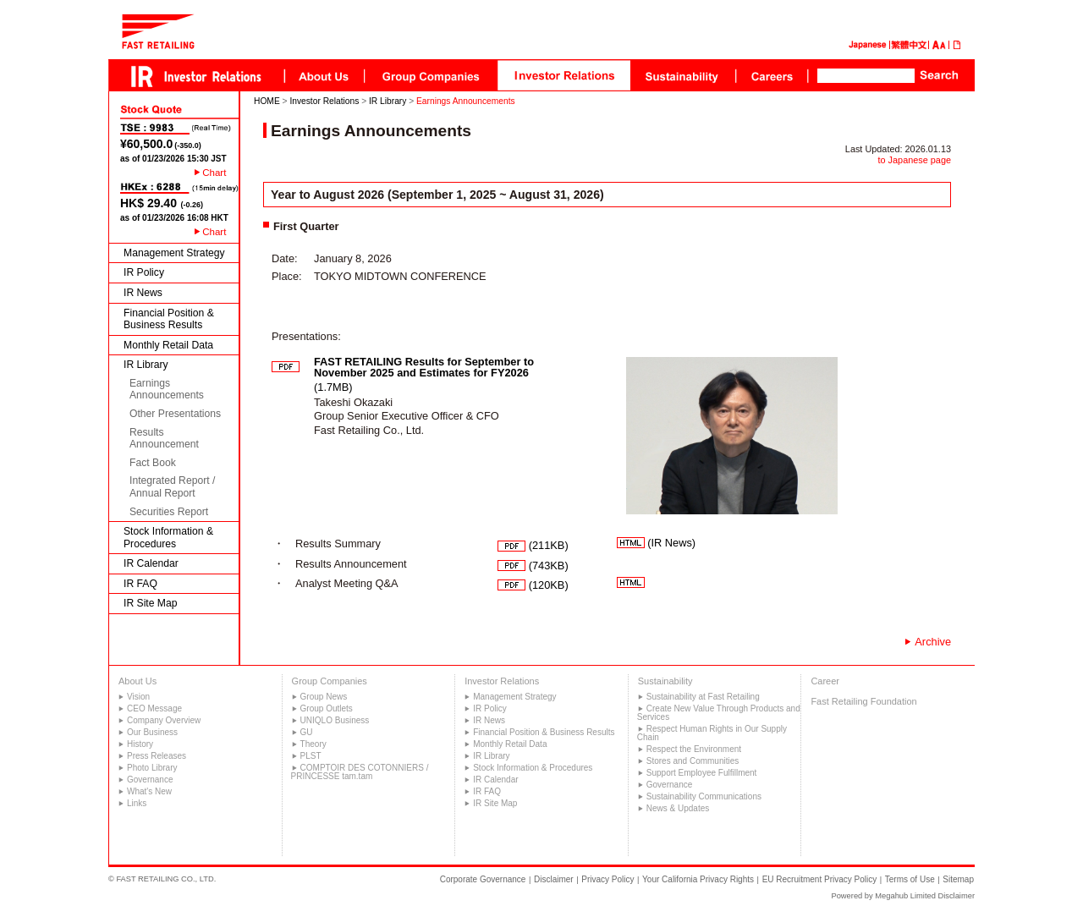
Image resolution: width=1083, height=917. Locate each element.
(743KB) (533, 565)
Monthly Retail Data (168, 345)
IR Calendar (151, 563)
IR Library (146, 365)
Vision (138, 696)
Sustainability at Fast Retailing (703, 696)
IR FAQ (140, 584)
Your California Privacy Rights (698, 879)
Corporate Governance (483, 879)
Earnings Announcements (166, 389)
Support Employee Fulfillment (701, 772)
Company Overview (164, 720)
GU (306, 732)
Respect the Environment (693, 749)
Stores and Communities (692, 761)
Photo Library (152, 767)
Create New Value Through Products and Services (718, 713)
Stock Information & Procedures (168, 537)
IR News (143, 293)
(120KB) (533, 585)
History (140, 744)
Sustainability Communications (703, 796)
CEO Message (154, 708)
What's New (149, 791)
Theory (313, 744)
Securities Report (168, 512)
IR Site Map (151, 603)
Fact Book (152, 463)
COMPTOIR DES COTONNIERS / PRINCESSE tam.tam (360, 772)
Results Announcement (164, 438)
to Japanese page (914, 160)
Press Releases (156, 756)
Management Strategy (174, 253)
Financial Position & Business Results (169, 319)
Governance (150, 779)
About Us (137, 681)
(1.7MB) (424, 374)
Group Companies (329, 681)
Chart (214, 172)
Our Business (152, 732)
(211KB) (533, 545)
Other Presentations (175, 414)
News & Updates (677, 808)
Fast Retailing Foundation (863, 701)
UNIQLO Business (335, 720)
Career (825, 681)
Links (136, 803)
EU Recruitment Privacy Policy (819, 879)
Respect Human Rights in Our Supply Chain (712, 733)
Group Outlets (326, 708)
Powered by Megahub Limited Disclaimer (903, 896)
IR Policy (144, 272)
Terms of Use (910, 879)
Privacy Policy (607, 879)
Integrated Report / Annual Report (172, 487)
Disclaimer (554, 879)
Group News (324, 696)
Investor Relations (324, 101)
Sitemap (958, 879)
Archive (933, 641)
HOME (267, 101)
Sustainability (665, 681)
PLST (311, 756)
